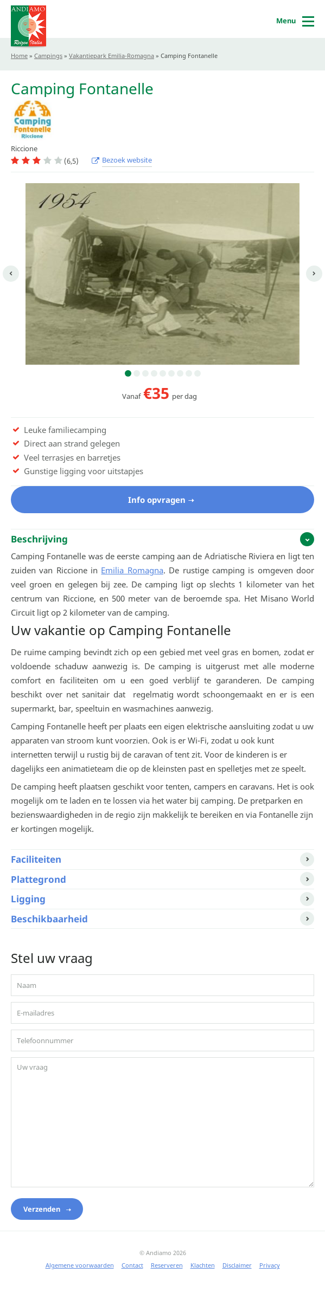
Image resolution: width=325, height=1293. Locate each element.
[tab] (162, 538)
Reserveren (167, 1265)
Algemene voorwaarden (80, 1265)
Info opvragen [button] (157, 499)
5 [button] (163, 373)
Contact (132, 1265)
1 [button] (128, 373)
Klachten (202, 1265)
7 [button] (180, 373)
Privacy (269, 1265)
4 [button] (154, 373)
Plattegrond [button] (38, 879)
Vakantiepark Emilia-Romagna (111, 55)
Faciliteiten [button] (36, 859)
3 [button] (145, 373)
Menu (286, 20)
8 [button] (189, 373)
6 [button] (171, 373)
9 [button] (197, 373)
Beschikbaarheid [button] (49, 919)
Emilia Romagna (132, 570)
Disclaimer (237, 1265)
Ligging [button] (28, 899)
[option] (162, 274)
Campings (48, 55)
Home (19, 55)
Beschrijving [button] (39, 539)
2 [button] (136, 373)
